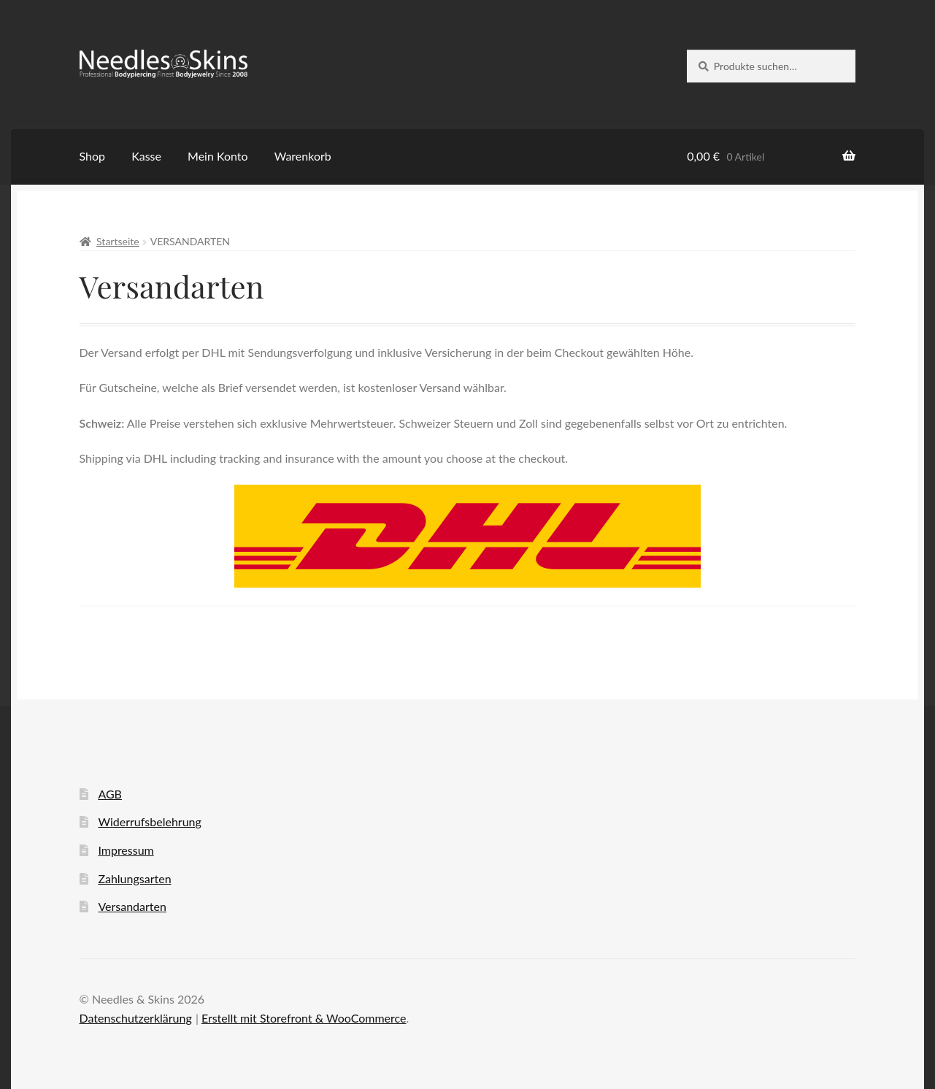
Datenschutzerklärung (136, 1018)
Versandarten (132, 906)
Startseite (117, 241)
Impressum (125, 850)
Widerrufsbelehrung (149, 821)
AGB (110, 794)
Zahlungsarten (134, 878)
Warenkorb (302, 156)
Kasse (146, 156)
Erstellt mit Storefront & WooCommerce (304, 1018)
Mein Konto (218, 156)
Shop (93, 156)
